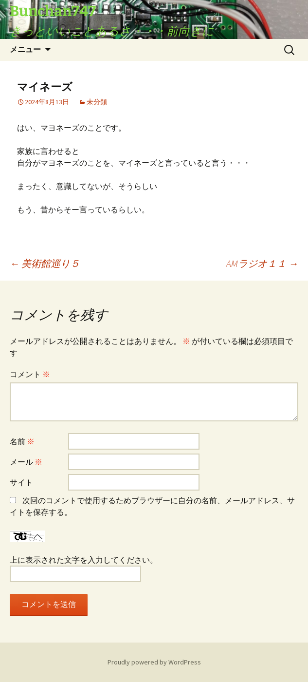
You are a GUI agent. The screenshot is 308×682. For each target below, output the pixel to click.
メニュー (25, 49)
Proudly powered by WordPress (154, 662)
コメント (30, 374)
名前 (22, 441)
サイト (21, 482)
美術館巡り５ (45, 263)
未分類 (97, 101)
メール (26, 462)
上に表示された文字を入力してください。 (84, 560)
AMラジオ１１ (262, 263)
